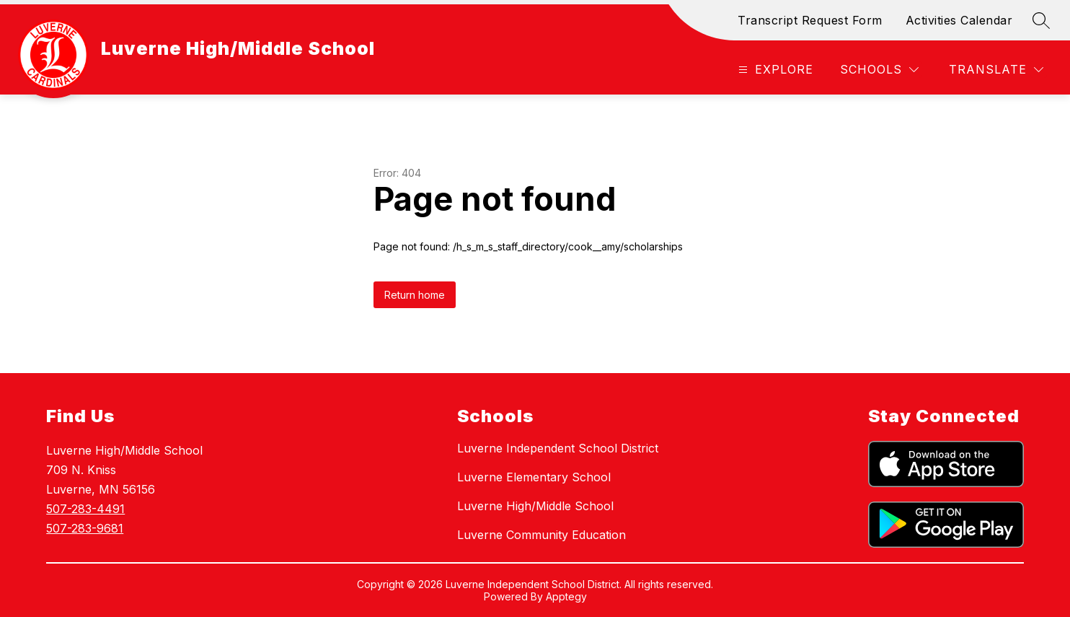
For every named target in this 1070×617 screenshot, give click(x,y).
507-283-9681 (84, 528)
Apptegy (566, 596)
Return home (414, 295)
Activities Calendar (959, 20)
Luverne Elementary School (534, 477)
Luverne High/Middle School (535, 506)
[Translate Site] (996, 70)
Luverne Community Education (541, 535)
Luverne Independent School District (557, 448)
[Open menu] (774, 70)
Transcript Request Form (810, 20)
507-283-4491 (85, 509)
